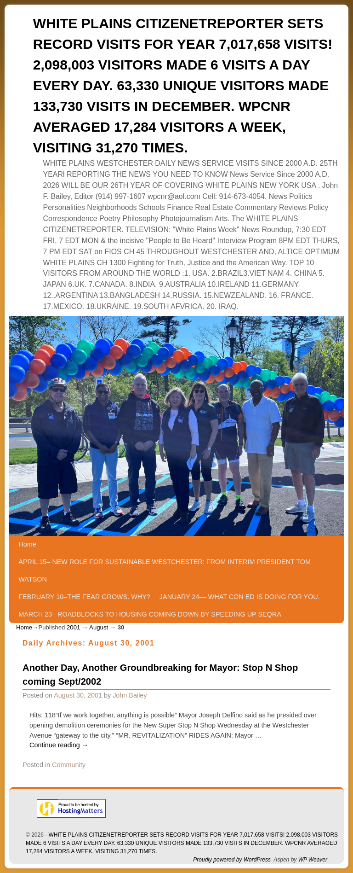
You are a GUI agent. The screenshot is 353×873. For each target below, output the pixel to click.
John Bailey (130, 695)
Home (27, 544)
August (98, 627)
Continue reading (58, 745)
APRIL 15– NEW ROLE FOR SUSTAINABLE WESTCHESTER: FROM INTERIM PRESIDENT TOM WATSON (164, 570)
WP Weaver (312, 859)
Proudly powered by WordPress (232, 859)
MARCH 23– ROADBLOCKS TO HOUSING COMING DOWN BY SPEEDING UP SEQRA (149, 614)
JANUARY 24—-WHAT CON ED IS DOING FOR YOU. (239, 596)
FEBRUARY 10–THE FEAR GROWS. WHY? (84, 596)
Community (68, 764)
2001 (73, 627)
